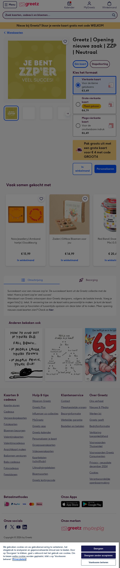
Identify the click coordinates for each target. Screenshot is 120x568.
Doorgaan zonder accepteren (98, 555)
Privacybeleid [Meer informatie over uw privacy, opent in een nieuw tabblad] (19, 559)
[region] (59, 555)
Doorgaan (98, 548)
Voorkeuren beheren (98, 562)
